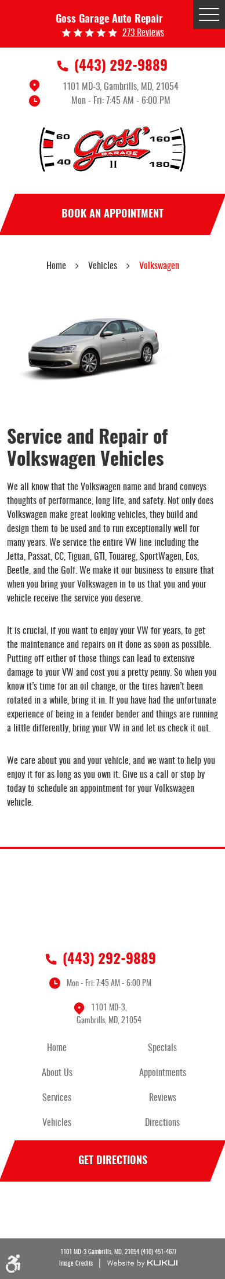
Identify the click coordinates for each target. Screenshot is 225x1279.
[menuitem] (60, 1048)
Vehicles (102, 266)
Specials (162, 1048)
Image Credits (76, 1263)
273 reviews (143, 33)
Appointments (162, 1073)
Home (56, 266)
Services (56, 1098)
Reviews (162, 1098)
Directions (162, 1123)
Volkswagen (159, 266)
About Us (57, 1073)
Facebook (112, 1211)
